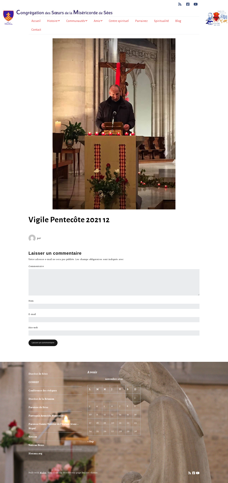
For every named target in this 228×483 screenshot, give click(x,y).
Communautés (75, 21)
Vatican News (36, 445)
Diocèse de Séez (38, 374)
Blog (178, 21)
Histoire (52, 21)
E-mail (33, 314)
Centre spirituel (119, 21)
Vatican (32, 436)
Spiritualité (161, 21)
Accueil (36, 21)
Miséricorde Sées (53, 238)
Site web (33, 327)
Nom (32, 300)
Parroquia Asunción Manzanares (47, 415)
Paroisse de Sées (38, 407)
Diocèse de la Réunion (41, 399)
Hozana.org (35, 453)
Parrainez (141, 21)
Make (43, 472)
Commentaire (37, 266)
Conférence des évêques (42, 390)
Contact (36, 29)
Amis (97, 21)
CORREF (33, 382)
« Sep (90, 441)
